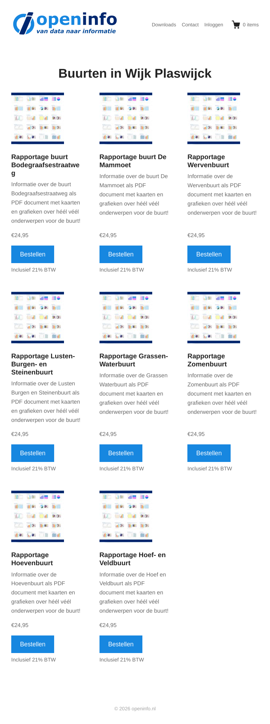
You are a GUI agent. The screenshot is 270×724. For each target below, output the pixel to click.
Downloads (164, 24)
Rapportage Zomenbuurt (207, 360)
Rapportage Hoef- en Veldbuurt (132, 559)
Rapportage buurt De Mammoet (133, 161)
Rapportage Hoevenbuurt (32, 559)
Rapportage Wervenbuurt (208, 161)
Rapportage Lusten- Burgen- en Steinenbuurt (43, 364)
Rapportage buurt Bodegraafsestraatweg (45, 165)
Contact (190, 24)
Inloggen (213, 24)
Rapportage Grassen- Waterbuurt (133, 360)
